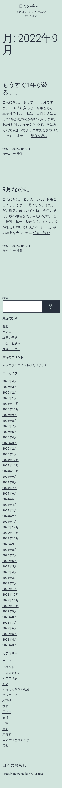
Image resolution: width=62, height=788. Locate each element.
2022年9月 (9, 611)
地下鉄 (6, 700)
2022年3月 (9, 645)
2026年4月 (9, 381)
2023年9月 (9, 544)
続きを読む (39, 136)
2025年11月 (10, 403)
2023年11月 (10, 532)
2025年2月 (9, 448)
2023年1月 (9, 589)
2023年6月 (9, 561)
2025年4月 (9, 437)
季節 (19, 153)
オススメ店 (9, 678)
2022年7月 (9, 622)
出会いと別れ (11, 343)
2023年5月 (9, 566)
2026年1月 (9, 398)
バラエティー (11, 695)
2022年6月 (9, 628)
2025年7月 (9, 426)
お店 (5, 684)
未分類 (6, 734)
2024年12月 (10, 460)
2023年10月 (10, 538)
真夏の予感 (9, 337)
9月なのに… (18, 189)
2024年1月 (9, 521)
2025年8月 (9, 420)
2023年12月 (10, 527)
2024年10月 (10, 471)
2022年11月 (10, 600)
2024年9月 (9, 476)
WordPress (36, 773)
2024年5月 (9, 499)
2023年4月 (9, 572)
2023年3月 (9, 577)
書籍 (5, 729)
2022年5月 (9, 634)
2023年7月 (9, 555)
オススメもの (11, 672)
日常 (5, 723)
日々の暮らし (31, 6)
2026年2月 (9, 392)
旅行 (5, 717)
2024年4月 (9, 504)
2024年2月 (9, 516)
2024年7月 (9, 488)
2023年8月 (9, 549)
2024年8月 (9, 482)
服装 (5, 326)
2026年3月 (9, 386)
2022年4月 (9, 639)
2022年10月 (10, 606)
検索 (5, 298)
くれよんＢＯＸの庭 (15, 689)
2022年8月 (9, 617)
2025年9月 (9, 415)
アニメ (6, 661)
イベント (8, 667)
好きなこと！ (11, 349)
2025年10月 (10, 409)
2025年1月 (9, 454)
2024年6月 (9, 493)
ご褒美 (6, 332)
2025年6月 (9, 431)
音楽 (5, 745)
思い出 (6, 712)
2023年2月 (9, 583)
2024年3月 (9, 510)
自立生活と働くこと (15, 740)
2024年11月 (10, 465)
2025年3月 (9, 443)
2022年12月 (10, 594)
